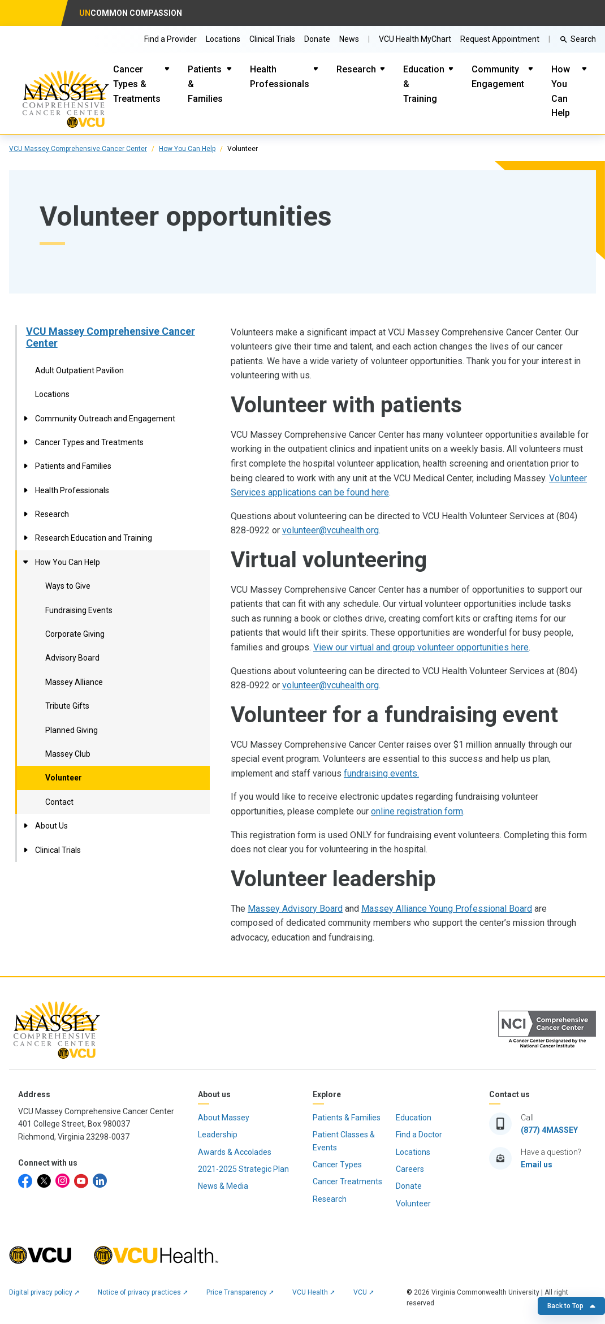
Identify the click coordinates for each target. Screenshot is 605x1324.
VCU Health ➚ (313, 1292)
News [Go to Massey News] (349, 39)
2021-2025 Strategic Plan (243, 1169)
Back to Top (571, 1306)
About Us (51, 825)
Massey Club (67, 753)
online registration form (417, 811)
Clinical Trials (272, 39)
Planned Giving (71, 730)
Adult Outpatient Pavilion (79, 370)
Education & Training (423, 83)
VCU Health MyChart (415, 39)
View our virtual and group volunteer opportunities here (421, 647)
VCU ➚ (363, 1292)
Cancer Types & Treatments (137, 83)
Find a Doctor (419, 1134)
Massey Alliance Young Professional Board (446, 908)
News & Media (223, 1186)
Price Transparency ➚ (240, 1292)
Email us (536, 1164)
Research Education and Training (93, 537)
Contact (59, 802)
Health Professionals (279, 76)
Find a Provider (170, 39)
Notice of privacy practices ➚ (143, 1292)
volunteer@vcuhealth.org (330, 530)
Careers (410, 1169)
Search (583, 39)
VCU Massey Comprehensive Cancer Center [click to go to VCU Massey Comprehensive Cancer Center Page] (78, 149)
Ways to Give (67, 585)
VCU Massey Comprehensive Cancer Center (110, 337)
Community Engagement (498, 76)
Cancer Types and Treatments (89, 442)
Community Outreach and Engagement (105, 418)
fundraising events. (381, 773)
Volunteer (63, 777)
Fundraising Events (79, 610)
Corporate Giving (75, 634)
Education (413, 1117)
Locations (223, 39)
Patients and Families (73, 466)
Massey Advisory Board (295, 908)
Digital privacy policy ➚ (44, 1292)
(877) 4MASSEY (549, 1130)
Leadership (217, 1134)
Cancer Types (337, 1164)
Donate (317, 39)
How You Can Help (560, 91)
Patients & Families (205, 83)
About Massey (223, 1117)
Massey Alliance (74, 682)
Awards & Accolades (234, 1152)
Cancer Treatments (347, 1181)
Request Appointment (499, 39)
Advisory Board (72, 657)
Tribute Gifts (67, 705)
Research (356, 69)
